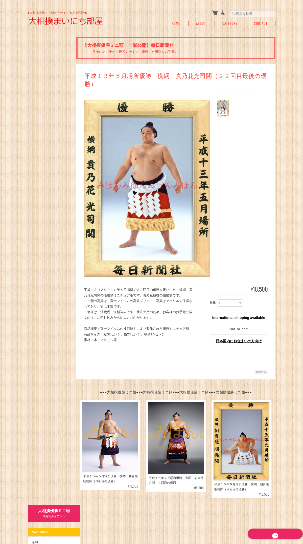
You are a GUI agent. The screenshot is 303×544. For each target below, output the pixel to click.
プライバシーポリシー (220, 520)
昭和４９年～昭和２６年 (51, 135)
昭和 (35, 115)
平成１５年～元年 (46, 105)
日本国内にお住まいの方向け (239, 341)
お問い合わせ (41, 229)
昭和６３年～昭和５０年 (51, 125)
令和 (35, 74)
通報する (261, 372)
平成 (35, 85)
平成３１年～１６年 (48, 94)
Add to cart (238, 329)
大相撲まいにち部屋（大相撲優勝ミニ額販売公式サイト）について (155, 520)
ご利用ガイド (41, 207)
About (201, 23)
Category (230, 23)
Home (176, 23)
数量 (213, 303)
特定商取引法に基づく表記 (50, 218)
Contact (261, 23)
